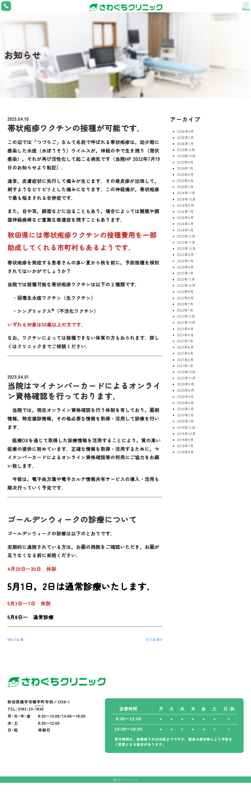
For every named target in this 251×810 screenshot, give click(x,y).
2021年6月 (185, 347)
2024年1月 (185, 230)
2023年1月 (185, 273)
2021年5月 (185, 353)
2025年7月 (185, 168)
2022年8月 (185, 297)
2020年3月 (185, 408)
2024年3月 (185, 223)
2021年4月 (185, 359)
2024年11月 (186, 192)
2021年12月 (186, 316)
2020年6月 (185, 390)
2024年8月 (185, 205)
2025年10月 (186, 155)
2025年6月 (185, 174)
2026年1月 (185, 143)
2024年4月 (185, 217)
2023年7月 (185, 260)
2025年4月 (185, 180)
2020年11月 (186, 377)
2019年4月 (185, 451)
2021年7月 (185, 341)
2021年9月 (185, 328)
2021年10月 (186, 322)
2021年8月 (185, 334)
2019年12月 (186, 427)
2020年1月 (185, 421)
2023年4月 (185, 267)
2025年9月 (185, 162)
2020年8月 (185, 384)
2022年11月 (186, 279)
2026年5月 (185, 131)
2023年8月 (185, 254)
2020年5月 (185, 396)
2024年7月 (185, 211)
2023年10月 (186, 248)
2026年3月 (185, 137)
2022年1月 (185, 310)
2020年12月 (186, 371)
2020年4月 (185, 402)
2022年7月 (185, 304)
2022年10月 (186, 285)
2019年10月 (186, 433)
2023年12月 (186, 236)
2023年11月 (186, 242)
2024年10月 (186, 199)
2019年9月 (185, 439)
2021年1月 (185, 365)
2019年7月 (185, 445)
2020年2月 (185, 414)
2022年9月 (185, 291)
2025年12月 (186, 149)
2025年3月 (185, 186)
